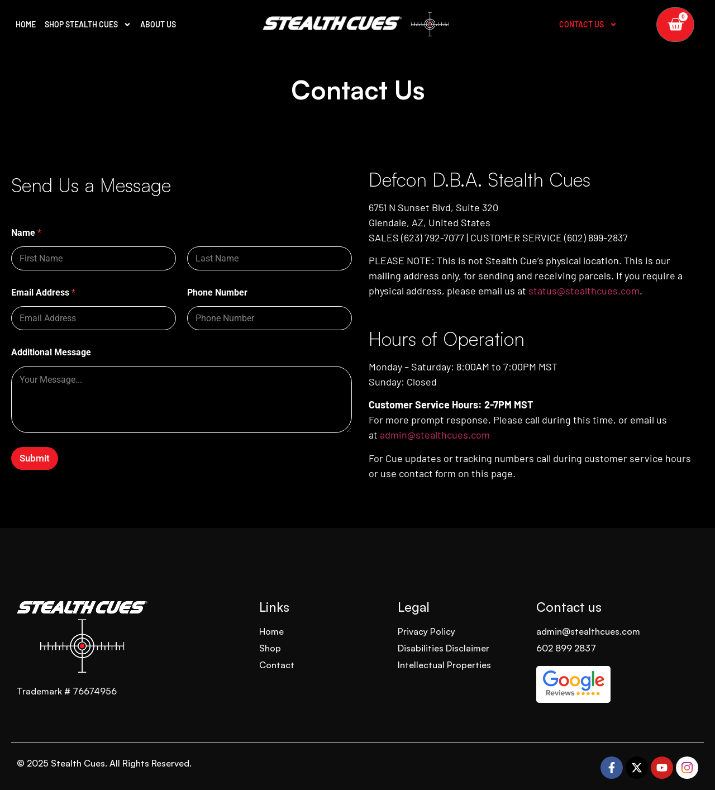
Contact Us (588, 24)
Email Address (43, 292)
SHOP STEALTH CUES (88, 24)
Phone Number (217, 292)
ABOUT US (158, 24)
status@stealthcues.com (584, 290)
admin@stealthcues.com (435, 435)
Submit (35, 458)
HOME (26, 24)
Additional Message (51, 352)
